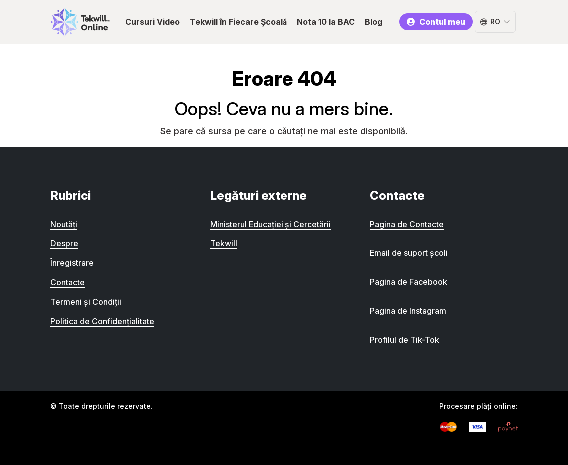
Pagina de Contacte (407, 224)
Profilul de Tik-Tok (404, 340)
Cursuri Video (152, 22)
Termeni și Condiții (85, 302)
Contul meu (435, 22)
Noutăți (63, 224)
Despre (64, 243)
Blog (373, 22)
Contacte (67, 282)
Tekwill (223, 243)
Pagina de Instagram (408, 311)
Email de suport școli (409, 253)
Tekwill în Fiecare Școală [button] (238, 22)
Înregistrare (72, 263)
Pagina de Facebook (408, 282)
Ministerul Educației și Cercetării (270, 224)
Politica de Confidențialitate (102, 321)
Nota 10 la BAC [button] (326, 22)
